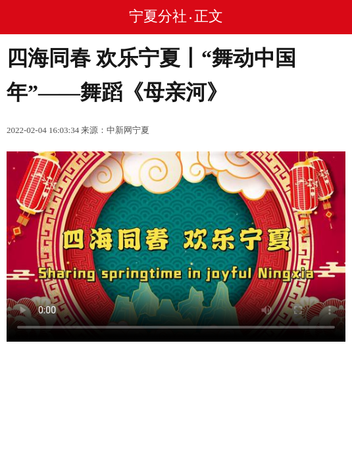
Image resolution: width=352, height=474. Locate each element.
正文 (208, 16)
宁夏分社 (158, 16)
